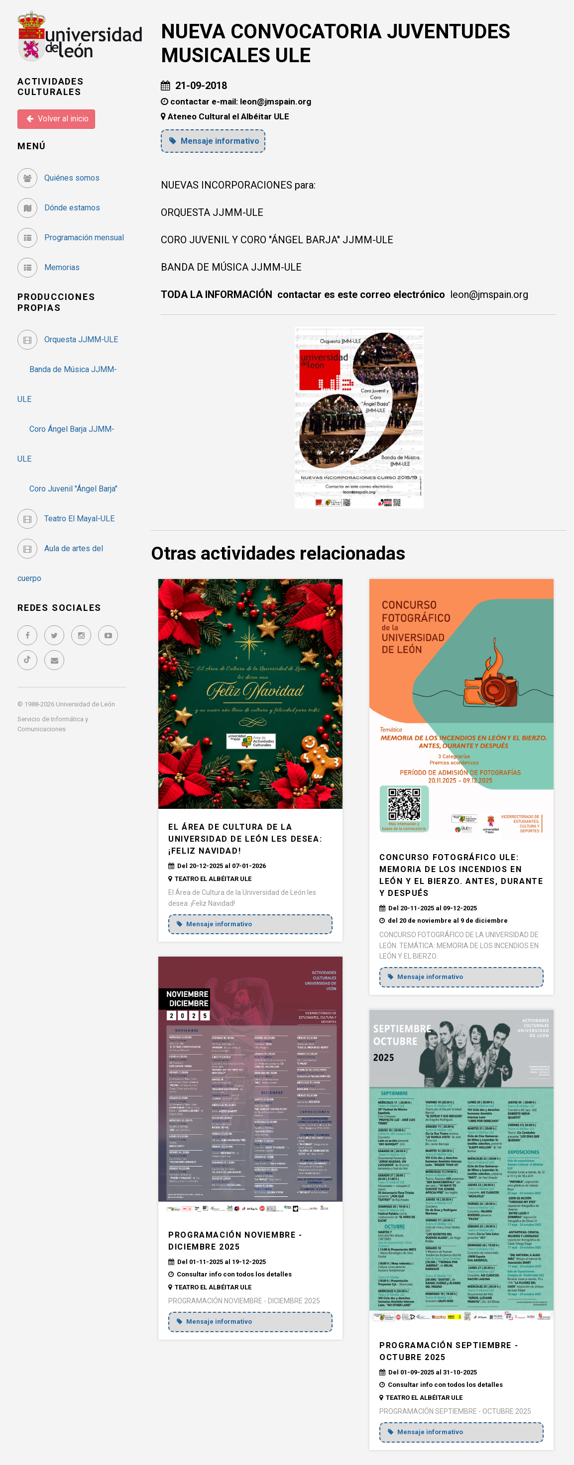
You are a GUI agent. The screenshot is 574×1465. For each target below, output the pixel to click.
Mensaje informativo (215, 141)
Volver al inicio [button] (57, 118)
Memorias (48, 267)
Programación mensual (70, 237)
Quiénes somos (58, 178)
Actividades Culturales (50, 87)
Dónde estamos (58, 207)
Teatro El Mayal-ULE (66, 518)
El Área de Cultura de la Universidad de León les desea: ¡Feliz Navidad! (245, 838)
